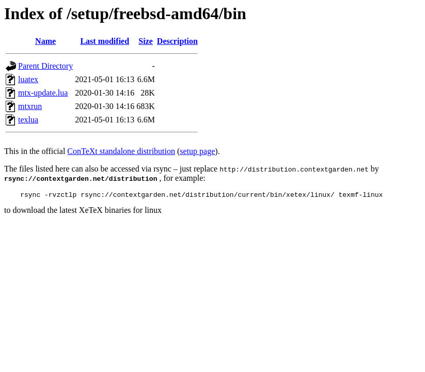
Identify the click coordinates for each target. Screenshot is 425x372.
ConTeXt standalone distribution (121, 151)
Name (45, 41)
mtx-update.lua (43, 92)
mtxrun (30, 106)
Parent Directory (45, 65)
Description (177, 41)
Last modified (104, 41)
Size (145, 41)
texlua (28, 119)
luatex (28, 79)
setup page (197, 151)
